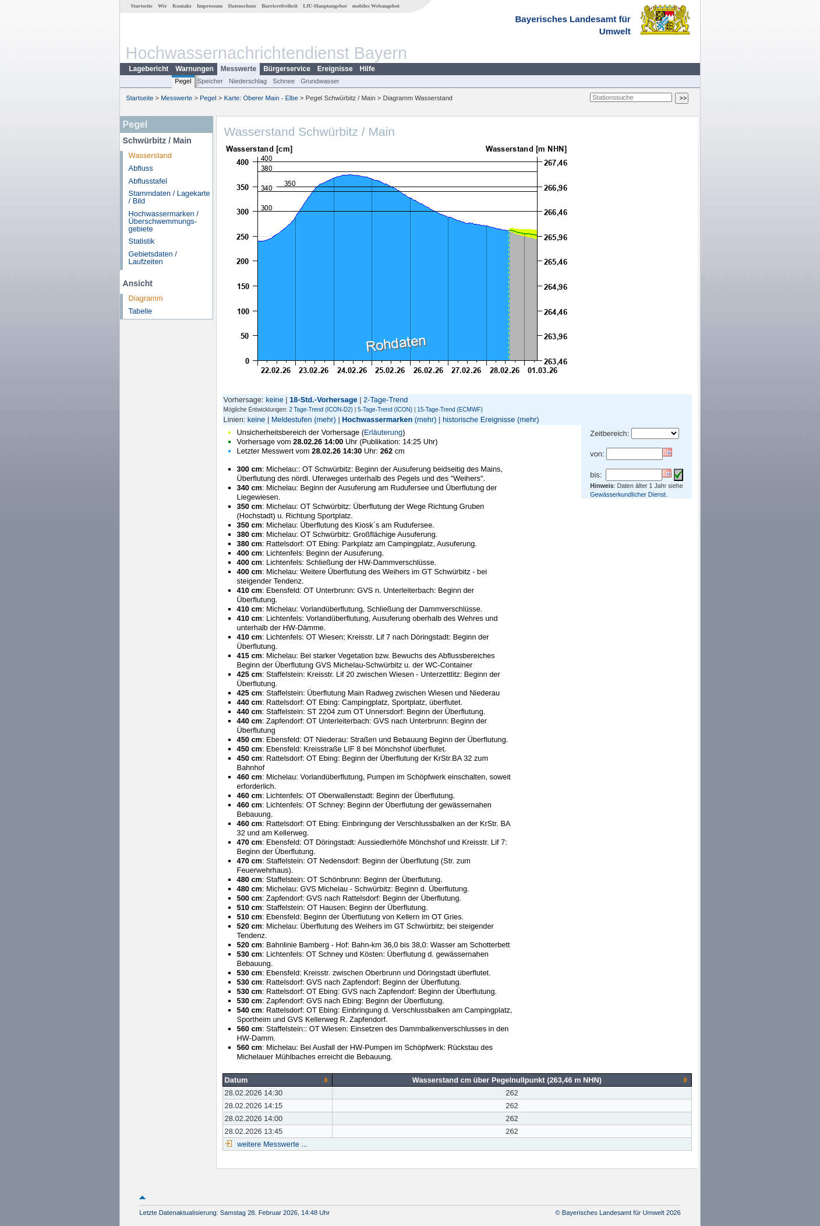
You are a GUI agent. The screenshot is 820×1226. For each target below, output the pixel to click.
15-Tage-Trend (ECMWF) (449, 409)
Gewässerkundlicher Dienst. (628, 494)
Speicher (210, 81)
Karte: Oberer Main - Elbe (261, 97)
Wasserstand (150, 155)
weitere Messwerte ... (271, 1144)
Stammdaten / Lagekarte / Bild (169, 197)
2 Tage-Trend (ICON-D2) (320, 409)
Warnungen (194, 69)
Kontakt (182, 6)
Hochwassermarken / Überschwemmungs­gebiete (164, 221)
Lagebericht (148, 69)
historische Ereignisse (479, 419)
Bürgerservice (286, 69)
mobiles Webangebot (376, 6)
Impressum (209, 6)
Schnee (284, 81)
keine (275, 399)
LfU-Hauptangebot (325, 6)
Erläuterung (383, 432)
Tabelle (141, 311)
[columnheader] (277, 1079)
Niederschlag (248, 81)
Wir (162, 6)
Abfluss (141, 168)
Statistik (142, 241)
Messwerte (238, 69)
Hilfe (367, 69)
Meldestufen (291, 419)
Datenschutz (242, 6)
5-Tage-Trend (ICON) (385, 409)
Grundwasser (320, 81)
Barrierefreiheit (279, 6)
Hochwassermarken (377, 419)
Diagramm (146, 298)
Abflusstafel (148, 181)
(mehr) (325, 419)
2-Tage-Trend (385, 399)
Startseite (142, 6)
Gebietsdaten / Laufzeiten (153, 258)
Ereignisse (335, 69)
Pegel (183, 81)
